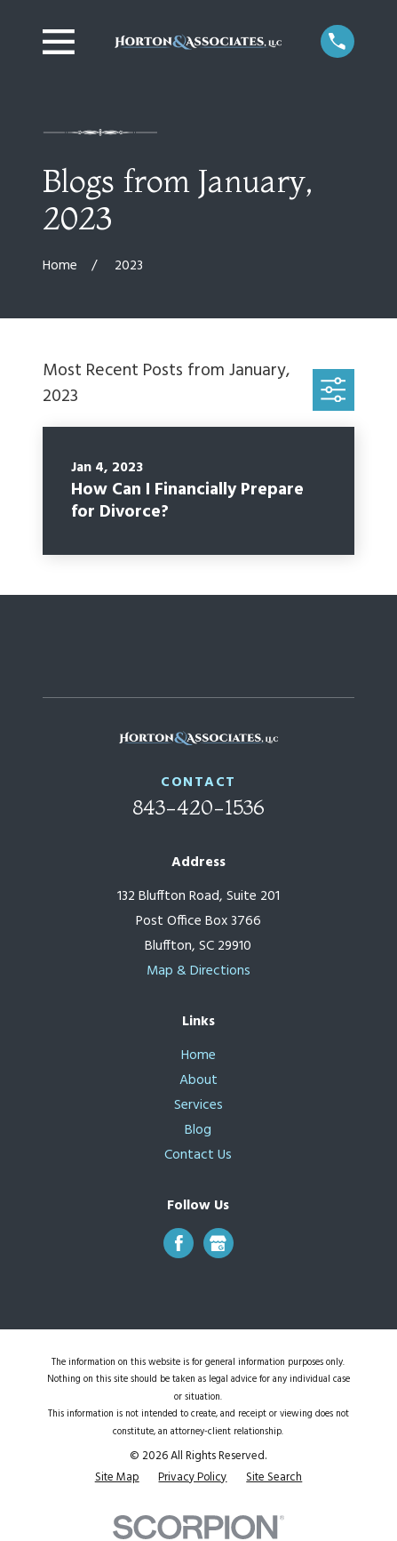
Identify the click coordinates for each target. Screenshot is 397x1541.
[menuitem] (117, 1477)
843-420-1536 (198, 807)
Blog (198, 1131)
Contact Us (198, 1155)
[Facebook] (179, 1243)
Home (198, 1056)
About (198, 1081)
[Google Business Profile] (218, 1243)
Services (198, 1106)
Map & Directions (198, 971)
